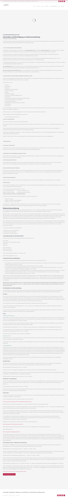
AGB (9, 495)
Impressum (13, 495)
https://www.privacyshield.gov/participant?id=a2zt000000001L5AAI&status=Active (17, 401)
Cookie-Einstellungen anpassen (9, 474)
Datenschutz (18, 495)
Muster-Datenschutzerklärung (8, 471)
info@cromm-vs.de (35, 1)
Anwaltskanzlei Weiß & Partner (20, 471)
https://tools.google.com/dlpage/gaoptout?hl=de (11, 431)
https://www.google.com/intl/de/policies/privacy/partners (13, 424)
